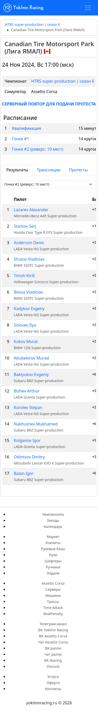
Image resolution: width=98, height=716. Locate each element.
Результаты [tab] (17, 170)
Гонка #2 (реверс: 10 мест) (37, 149)
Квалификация (26, 128)
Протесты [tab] (78, 170)
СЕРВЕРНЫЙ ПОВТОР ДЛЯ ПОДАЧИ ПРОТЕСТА (49, 104)
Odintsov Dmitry (29, 457)
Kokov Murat (26, 341)
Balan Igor (23, 473)
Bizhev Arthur (27, 391)
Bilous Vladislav (28, 292)
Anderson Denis (29, 242)
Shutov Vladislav (29, 259)
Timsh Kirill (24, 275)
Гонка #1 (20, 138)
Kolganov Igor (27, 440)
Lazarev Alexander (31, 209)
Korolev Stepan (28, 407)
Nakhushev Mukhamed (36, 424)
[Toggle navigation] (88, 8)
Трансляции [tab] (48, 170)
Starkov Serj (25, 226)
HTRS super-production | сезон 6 (32, 24)
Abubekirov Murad (31, 358)
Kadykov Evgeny (29, 308)
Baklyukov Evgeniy (31, 374)
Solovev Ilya (25, 325)
